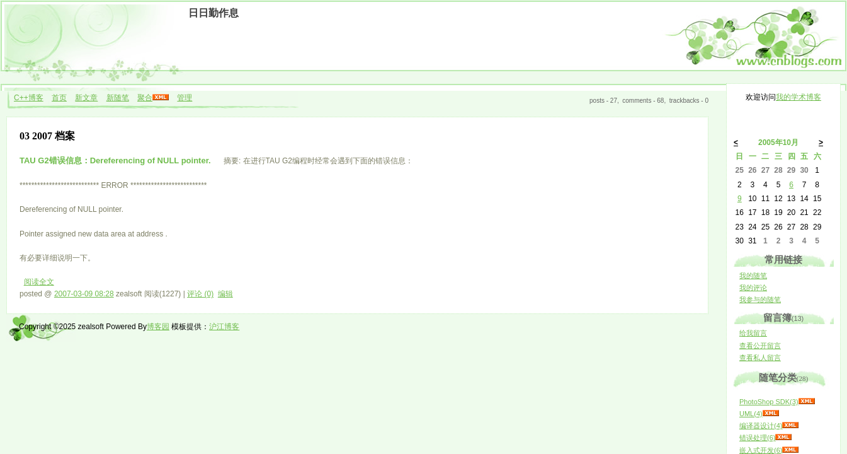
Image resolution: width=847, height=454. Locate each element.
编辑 (225, 293)
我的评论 (753, 287)
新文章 (86, 97)
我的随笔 (753, 275)
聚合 (144, 97)
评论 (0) (200, 293)
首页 (59, 97)
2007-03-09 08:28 (84, 293)
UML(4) (751, 413)
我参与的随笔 (760, 299)
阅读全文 (39, 281)
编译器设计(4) (760, 425)
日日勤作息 (213, 13)
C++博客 (28, 97)
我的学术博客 (798, 97)
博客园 (158, 326)
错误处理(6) (757, 437)
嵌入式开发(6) (760, 450)
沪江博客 (224, 326)
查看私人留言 (760, 357)
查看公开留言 (760, 345)
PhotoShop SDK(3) (769, 401)
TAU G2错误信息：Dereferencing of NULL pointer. (116, 160)
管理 (184, 97)
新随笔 (117, 97)
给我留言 (753, 333)
